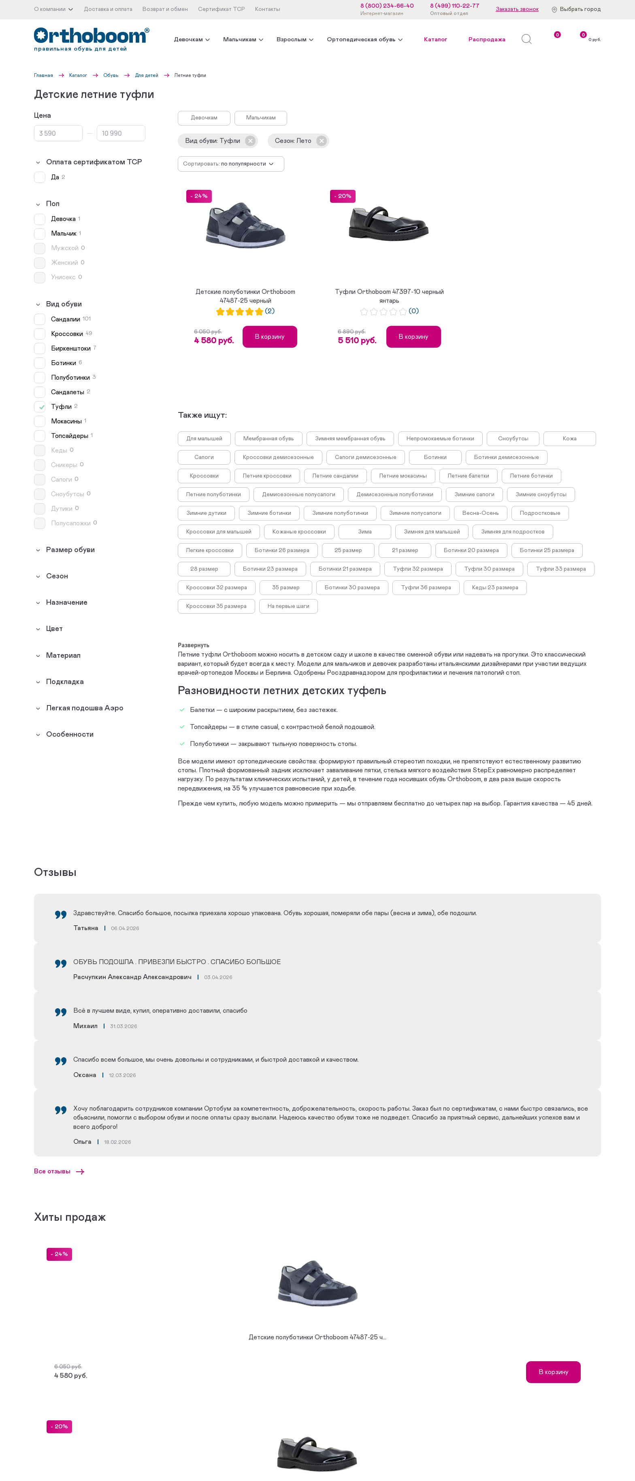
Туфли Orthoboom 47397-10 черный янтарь (389, 296)
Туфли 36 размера (426, 588)
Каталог (435, 39)
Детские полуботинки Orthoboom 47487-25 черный (245, 296)
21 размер (405, 550)
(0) (414, 311)
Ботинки (435, 457)
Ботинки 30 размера (352, 588)
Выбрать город (580, 9)
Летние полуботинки (213, 494)
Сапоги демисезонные (365, 457)
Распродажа (487, 39)
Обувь (111, 75)
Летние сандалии (335, 476)
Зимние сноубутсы (541, 494)
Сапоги (204, 457)
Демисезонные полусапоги (298, 494)
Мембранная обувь (268, 439)
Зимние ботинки (269, 513)
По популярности (243, 164)
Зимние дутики (206, 513)
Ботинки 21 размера (345, 569)
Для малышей (204, 439)
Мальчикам (239, 39)
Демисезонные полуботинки (394, 494)
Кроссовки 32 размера (216, 588)
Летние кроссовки (267, 476)
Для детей (146, 75)
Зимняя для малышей (432, 532)
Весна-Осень (480, 513)
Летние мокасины (403, 476)
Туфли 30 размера (489, 569)
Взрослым (292, 39)
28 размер (204, 569)
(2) (270, 311)
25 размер (348, 550)
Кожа (570, 439)
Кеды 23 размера (495, 588)
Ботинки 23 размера (270, 569)
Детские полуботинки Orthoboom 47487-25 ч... (317, 1337)
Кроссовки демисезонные (278, 457)
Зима (365, 532)
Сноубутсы (513, 439)
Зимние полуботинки (340, 513)
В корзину (270, 337)
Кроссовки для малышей (218, 532)
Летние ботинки (531, 476)
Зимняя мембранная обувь (350, 439)
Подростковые (540, 513)
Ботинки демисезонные (506, 457)
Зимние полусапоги (415, 513)
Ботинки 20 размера (471, 550)
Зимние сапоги (474, 494)
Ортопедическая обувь (361, 39)
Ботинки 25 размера (547, 550)
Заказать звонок (517, 9)
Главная (43, 75)
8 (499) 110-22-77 (454, 6)
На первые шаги (288, 606)
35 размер (286, 588)
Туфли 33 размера (561, 569)
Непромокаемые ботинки (440, 439)
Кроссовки (204, 476)
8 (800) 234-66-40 (387, 6)
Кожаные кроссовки (299, 532)
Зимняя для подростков (513, 532)
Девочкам (188, 39)
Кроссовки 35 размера (216, 606)
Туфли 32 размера (418, 569)
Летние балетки (468, 476)
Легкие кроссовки (210, 550)
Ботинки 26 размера (282, 550)
